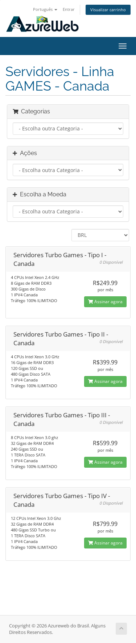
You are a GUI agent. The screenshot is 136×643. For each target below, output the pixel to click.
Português (45, 9)
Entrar (69, 9)
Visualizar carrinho (108, 9)
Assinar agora (105, 301)
